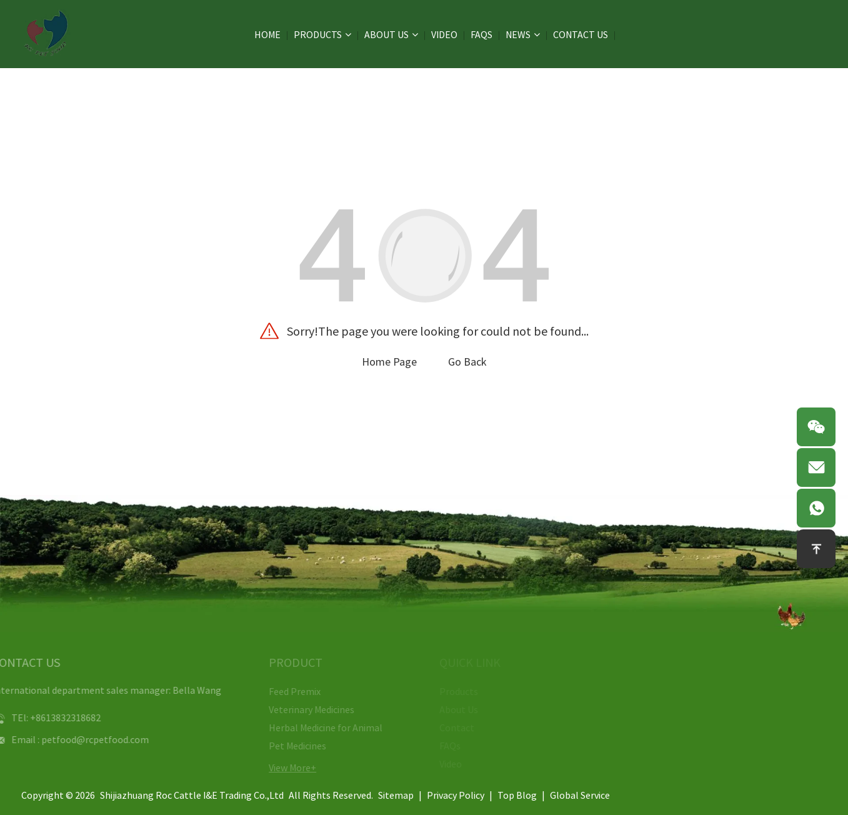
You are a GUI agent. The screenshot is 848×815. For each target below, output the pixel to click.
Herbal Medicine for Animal (320, 727)
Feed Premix (289, 691)
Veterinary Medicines (306, 709)
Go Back (467, 361)
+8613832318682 (55, 717)
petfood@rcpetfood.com (85, 739)
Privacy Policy (455, 795)
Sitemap (396, 795)
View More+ (287, 767)
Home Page (389, 361)
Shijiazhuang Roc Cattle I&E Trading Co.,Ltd (192, 795)
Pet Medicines (292, 745)
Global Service (580, 795)
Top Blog (517, 795)
